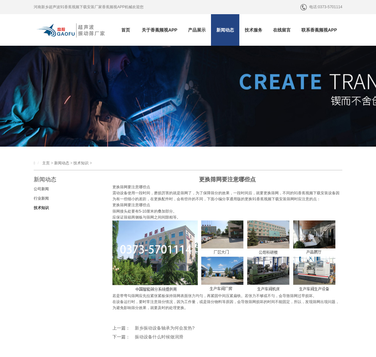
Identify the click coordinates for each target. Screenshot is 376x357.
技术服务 (253, 29)
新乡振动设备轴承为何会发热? (165, 328)
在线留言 (282, 29)
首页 (125, 29)
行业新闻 (41, 198)
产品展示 (197, 29)
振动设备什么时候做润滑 (159, 336)
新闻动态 (225, 29)
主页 (46, 163)
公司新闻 (41, 189)
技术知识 (80, 163)
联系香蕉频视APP (319, 29)
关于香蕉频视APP (159, 29)
